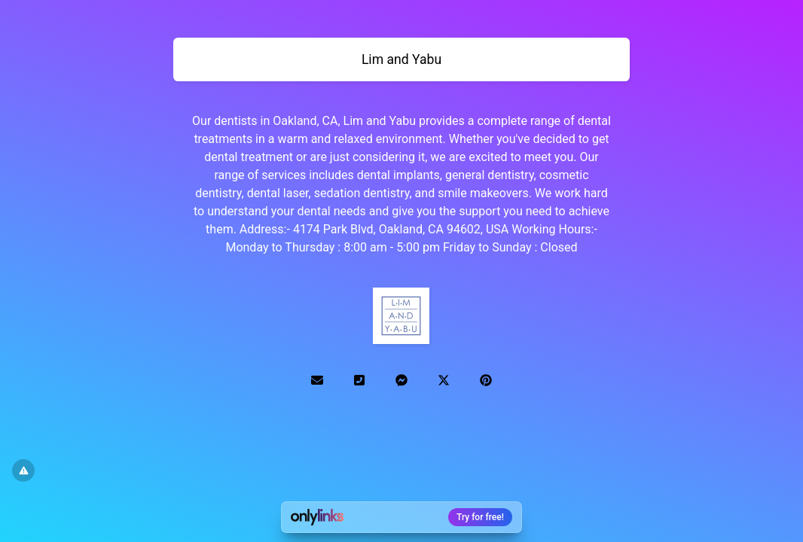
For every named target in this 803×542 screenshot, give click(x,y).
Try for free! (480, 517)
